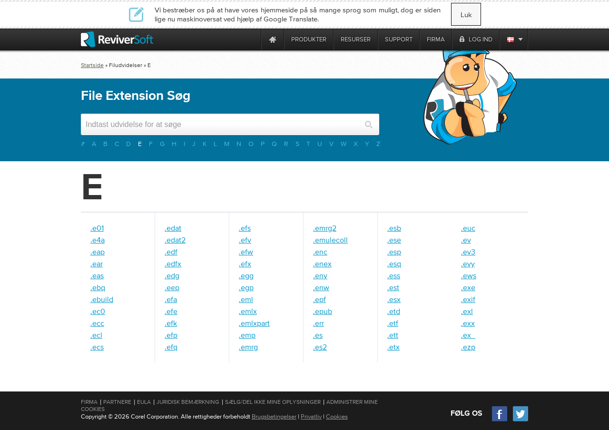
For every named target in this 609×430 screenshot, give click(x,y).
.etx (393, 346)
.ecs (97, 346)
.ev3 (468, 251)
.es (318, 335)
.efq (171, 346)
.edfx (173, 263)
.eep (172, 287)
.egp (246, 287)
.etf (392, 323)
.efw (246, 251)
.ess (393, 275)
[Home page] (273, 39)
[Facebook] (500, 420)
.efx (245, 263)
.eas (97, 275)
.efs (245, 228)
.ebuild (101, 299)
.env (320, 275)
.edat (173, 228)
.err (318, 323)
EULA (144, 402)
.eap (97, 251)
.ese (394, 239)
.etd (393, 311)
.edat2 (175, 239)
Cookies (337, 416)
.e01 (97, 228)
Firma (89, 402)
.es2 (320, 346)
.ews (468, 275)
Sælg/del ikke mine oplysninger (273, 402)
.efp (171, 335)
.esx (394, 299)
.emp (247, 335)
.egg (246, 275)
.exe (468, 287)
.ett (392, 335)
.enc (320, 251)
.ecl (96, 335)
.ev (466, 239)
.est (393, 287)
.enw (321, 287)
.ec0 (97, 311)
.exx (468, 323)
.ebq (97, 287)
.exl (467, 311)
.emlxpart (254, 323)
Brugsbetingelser (274, 416)
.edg (172, 275)
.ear (96, 263)
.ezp (468, 346)
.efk (171, 323)
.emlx (248, 311)
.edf (171, 251)
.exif (468, 299)
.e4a (97, 239)
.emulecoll (330, 239)
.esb (394, 228)
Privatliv (311, 416)
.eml (246, 299)
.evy (468, 263)
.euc (468, 228)
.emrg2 (324, 228)
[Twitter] (520, 420)
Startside (92, 65)
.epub (322, 311)
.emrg (248, 346)
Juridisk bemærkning (188, 402)
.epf (319, 299)
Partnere (117, 402)
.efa (171, 299)
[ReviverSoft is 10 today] (251, 39)
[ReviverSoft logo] (117, 39)
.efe (171, 311)
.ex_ (468, 335)
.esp (394, 251)
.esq (394, 263)
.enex (322, 263)
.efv (245, 239)
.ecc (97, 323)
